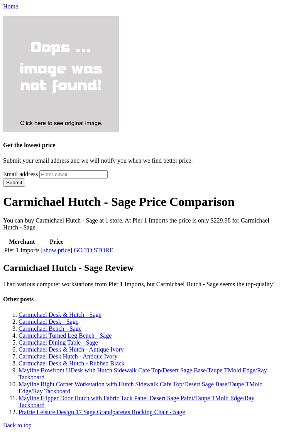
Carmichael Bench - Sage (50, 328)
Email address (20, 174)
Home (10, 6)
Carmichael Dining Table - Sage (58, 342)
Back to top (17, 425)
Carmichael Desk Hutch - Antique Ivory (68, 356)
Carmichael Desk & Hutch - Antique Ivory (71, 349)
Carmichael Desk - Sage (48, 321)
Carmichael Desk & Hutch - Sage (60, 314)
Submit (14, 182)
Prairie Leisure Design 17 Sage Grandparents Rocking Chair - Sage (102, 412)
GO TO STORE (93, 250)
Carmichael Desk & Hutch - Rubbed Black (72, 363)
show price (56, 250)
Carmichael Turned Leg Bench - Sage (65, 335)
